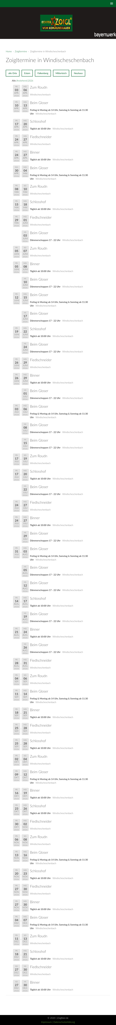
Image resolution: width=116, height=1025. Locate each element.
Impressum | (47, 1022)
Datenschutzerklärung (64, 1022)
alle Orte (12, 73)
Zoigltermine (21, 51)
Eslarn (27, 73)
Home (9, 51)
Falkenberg (42, 73)
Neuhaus (78, 73)
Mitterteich (61, 73)
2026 (30, 80)
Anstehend (22, 80)
